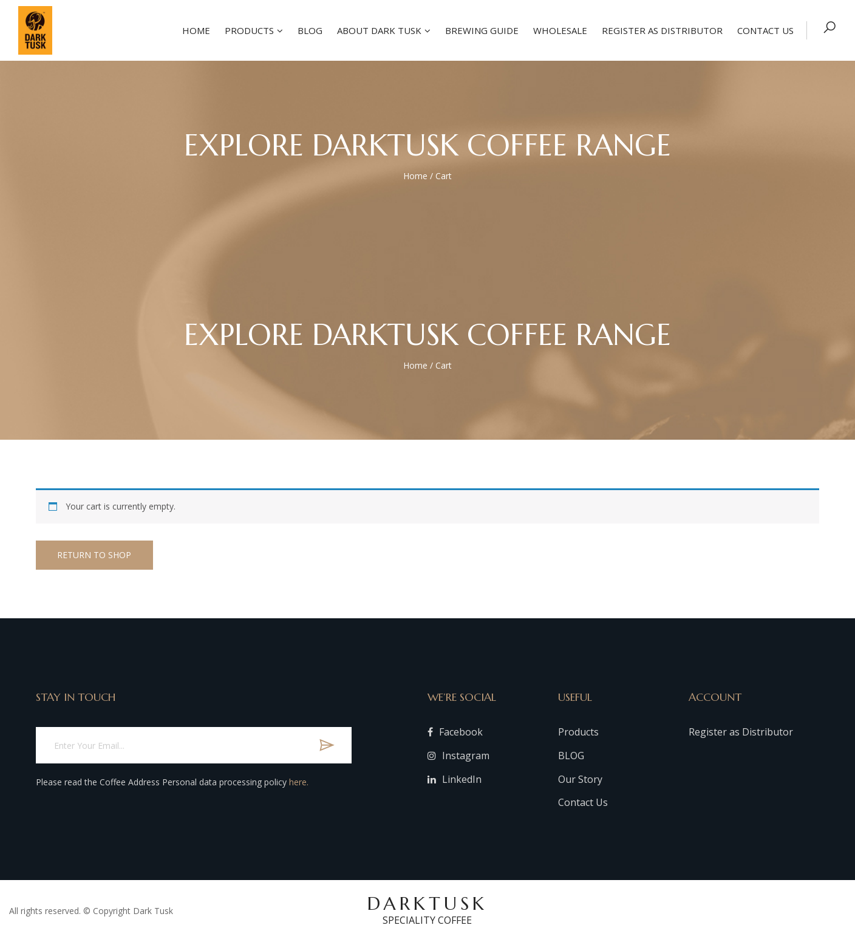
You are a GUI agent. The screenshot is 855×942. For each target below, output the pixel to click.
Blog (308, 30)
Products (248, 30)
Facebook (455, 732)
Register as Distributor (661, 30)
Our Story (580, 779)
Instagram (458, 755)
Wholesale (559, 30)
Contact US (764, 30)
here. (298, 782)
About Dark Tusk (378, 30)
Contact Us (583, 802)
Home (195, 30)
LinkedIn (455, 779)
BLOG (571, 755)
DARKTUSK (427, 909)
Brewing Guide (480, 30)
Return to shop (97, 555)
